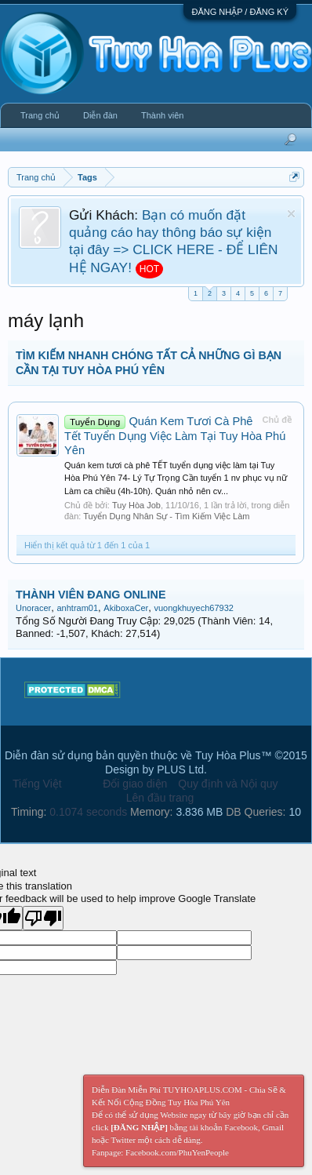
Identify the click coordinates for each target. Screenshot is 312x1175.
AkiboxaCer (125, 608)
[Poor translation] (43, 918)
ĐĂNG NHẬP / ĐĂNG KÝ (239, 11)
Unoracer (33, 608)
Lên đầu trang (160, 797)
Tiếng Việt (37, 783)
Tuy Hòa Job (136, 505)
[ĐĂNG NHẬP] (139, 1127)
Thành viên (162, 115)
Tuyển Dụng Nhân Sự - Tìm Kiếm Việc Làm (166, 516)
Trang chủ (40, 115)
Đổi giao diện (135, 783)
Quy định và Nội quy (228, 783)
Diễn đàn (100, 115)
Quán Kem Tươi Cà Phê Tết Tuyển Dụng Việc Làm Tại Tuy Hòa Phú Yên (174, 436)
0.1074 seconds (88, 812)
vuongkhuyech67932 (194, 608)
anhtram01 (77, 608)
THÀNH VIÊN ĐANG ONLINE (90, 594)
